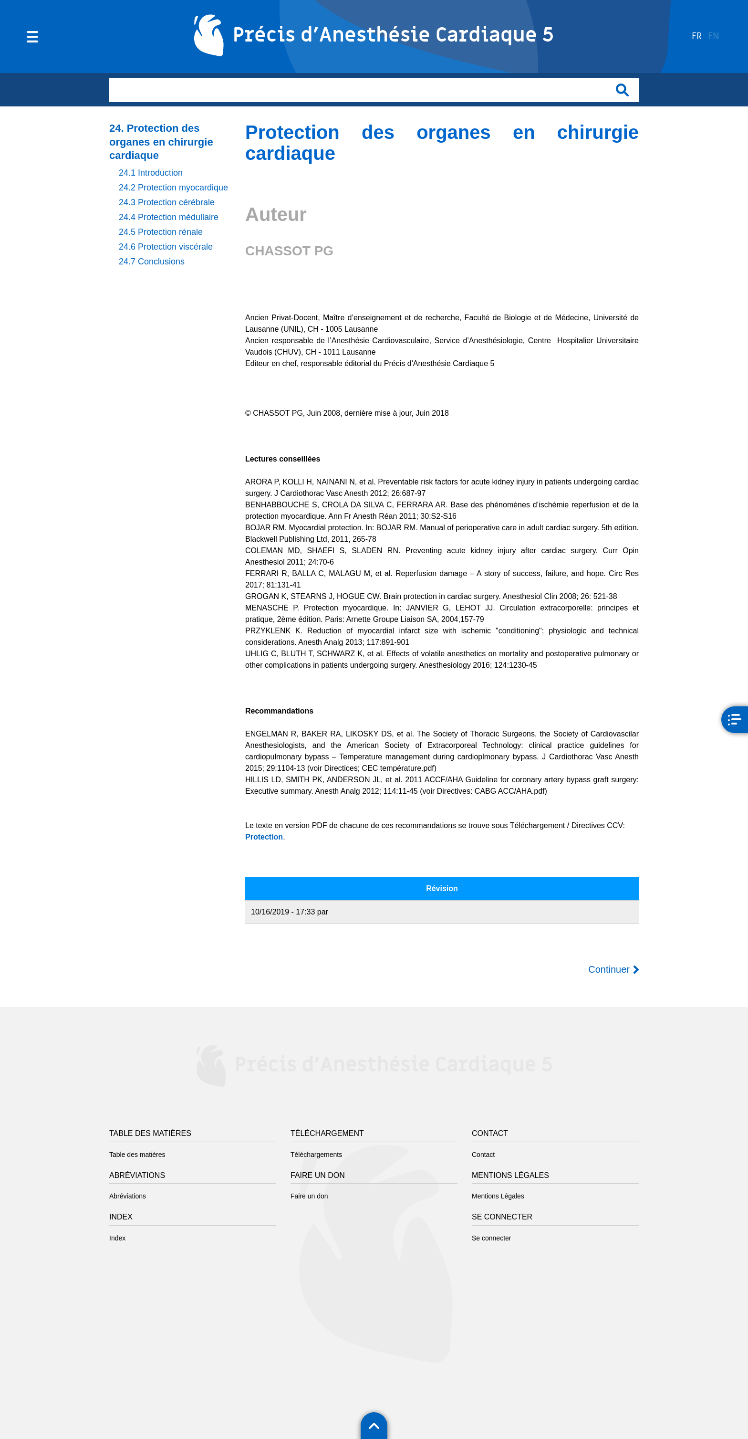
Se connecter (491, 1238)
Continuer (609, 969)
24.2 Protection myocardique (173, 187)
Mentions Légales (498, 1196)
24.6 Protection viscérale (166, 247)
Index (117, 1238)
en (713, 36)
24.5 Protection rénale (161, 232)
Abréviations (127, 1196)
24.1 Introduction (151, 173)
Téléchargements (316, 1154)
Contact (483, 1154)
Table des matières (137, 1154)
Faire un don (309, 1196)
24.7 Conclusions (152, 261)
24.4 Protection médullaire (168, 217)
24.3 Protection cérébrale (167, 202)
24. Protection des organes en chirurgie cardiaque (161, 141)
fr (697, 36)
